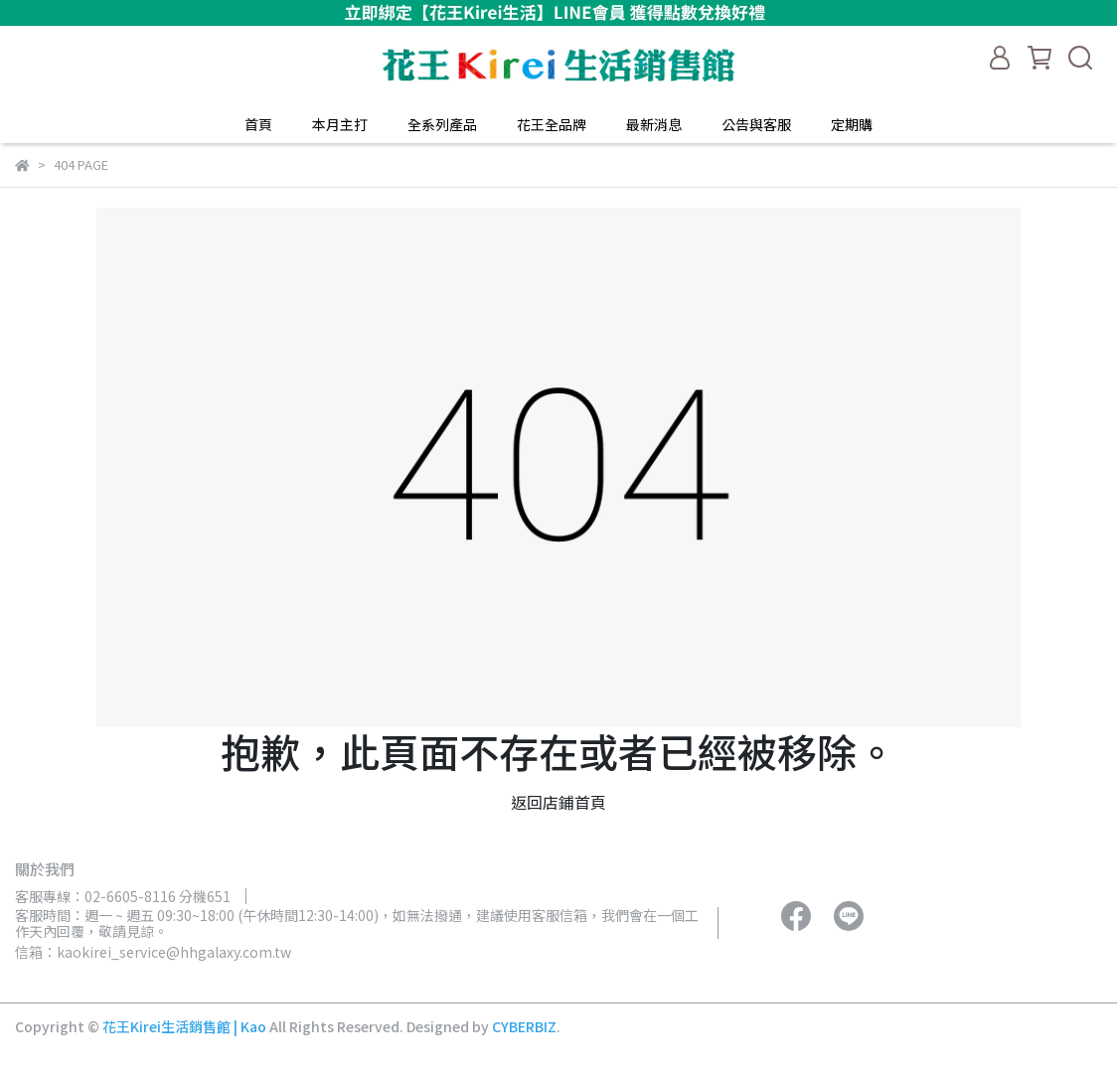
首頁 (258, 124)
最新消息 (654, 124)
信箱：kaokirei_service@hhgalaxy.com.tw (153, 952)
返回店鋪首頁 (558, 802)
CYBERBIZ (524, 1026)
